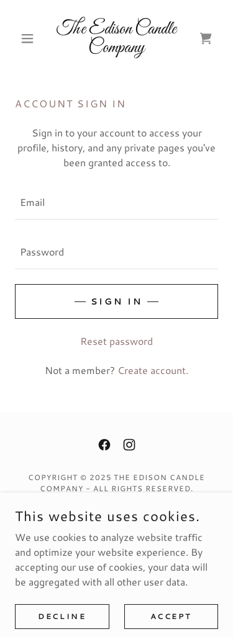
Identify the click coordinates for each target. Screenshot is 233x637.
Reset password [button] (116, 341)
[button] (30, 38)
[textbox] (116, 202)
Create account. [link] (152, 370)
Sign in (116, 301)
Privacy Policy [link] (116, 519)
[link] (116, 38)
